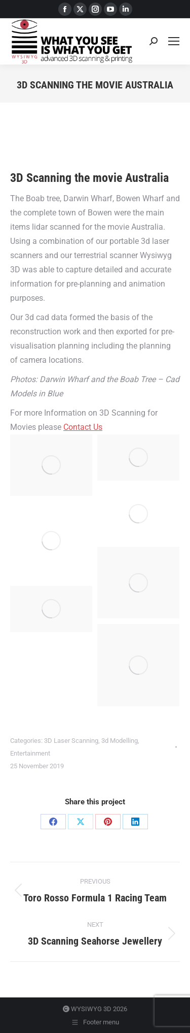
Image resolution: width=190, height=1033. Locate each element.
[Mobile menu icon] (174, 41)
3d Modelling (119, 740)
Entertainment (30, 753)
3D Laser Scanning (71, 740)
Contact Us (82, 427)
